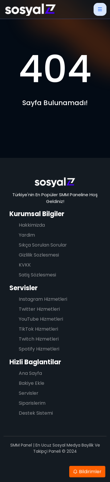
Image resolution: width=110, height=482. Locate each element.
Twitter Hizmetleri (39, 309)
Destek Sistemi (36, 413)
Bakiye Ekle (31, 383)
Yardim (27, 235)
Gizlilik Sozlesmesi (39, 255)
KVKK (25, 264)
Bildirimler (87, 471)
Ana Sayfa (30, 373)
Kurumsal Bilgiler (36, 213)
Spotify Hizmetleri (39, 349)
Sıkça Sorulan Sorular (43, 245)
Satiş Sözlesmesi (37, 274)
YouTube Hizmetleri (41, 319)
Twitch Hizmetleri (39, 339)
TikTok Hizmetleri (38, 329)
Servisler (23, 288)
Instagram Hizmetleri (43, 299)
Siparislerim (32, 403)
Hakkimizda (32, 225)
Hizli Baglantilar (35, 362)
